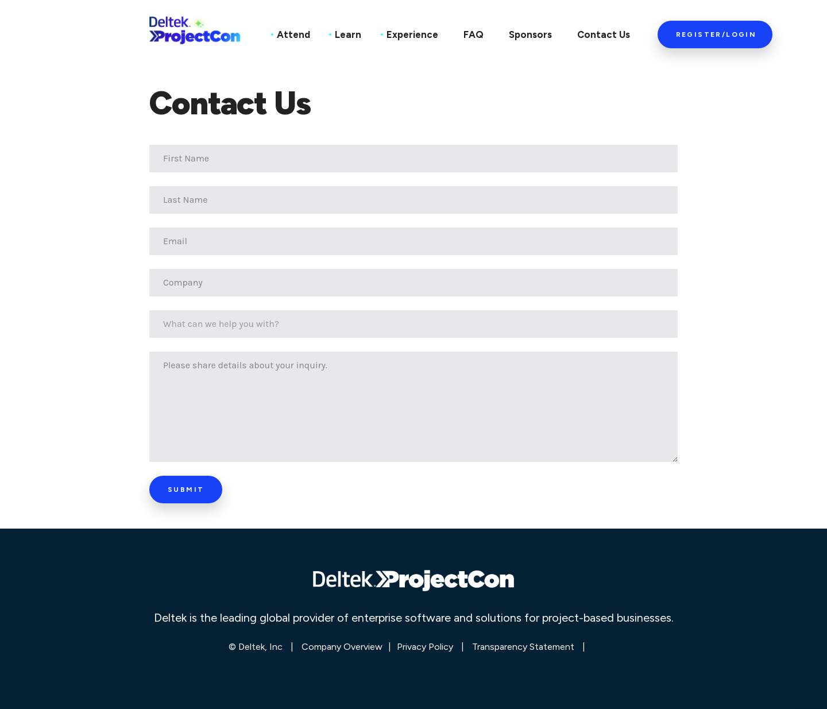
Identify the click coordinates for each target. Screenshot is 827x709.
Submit (186, 489)
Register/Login (716, 34)
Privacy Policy (425, 646)
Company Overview (342, 646)
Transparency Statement (523, 646)
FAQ (473, 34)
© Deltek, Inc (257, 646)
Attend (293, 34)
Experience (412, 34)
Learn (348, 34)
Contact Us (603, 34)
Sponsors (530, 34)
